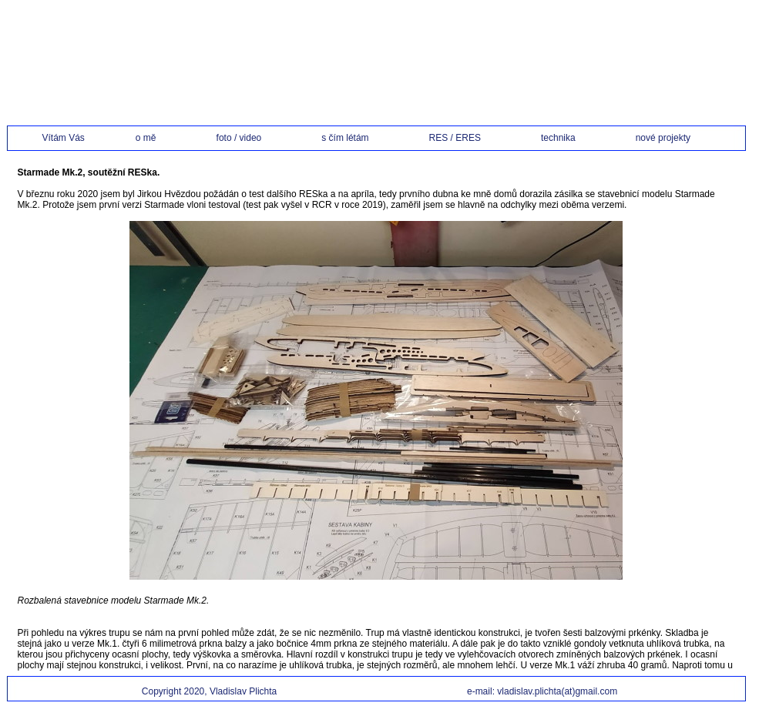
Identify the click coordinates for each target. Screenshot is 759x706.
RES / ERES (469, 137)
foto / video (253, 137)
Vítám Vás (72, 137)
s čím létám (358, 137)
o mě (160, 137)
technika (572, 137)
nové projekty (663, 137)
